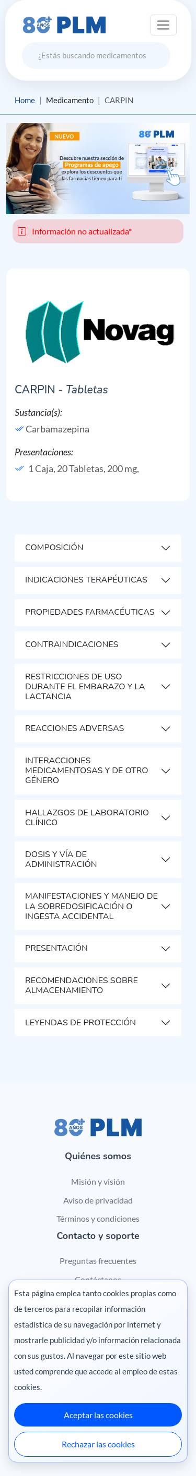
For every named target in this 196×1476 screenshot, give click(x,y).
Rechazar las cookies (98, 1444)
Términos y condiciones (98, 1218)
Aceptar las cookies (98, 1415)
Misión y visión (98, 1181)
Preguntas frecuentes (98, 1261)
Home (25, 100)
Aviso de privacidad (98, 1200)
